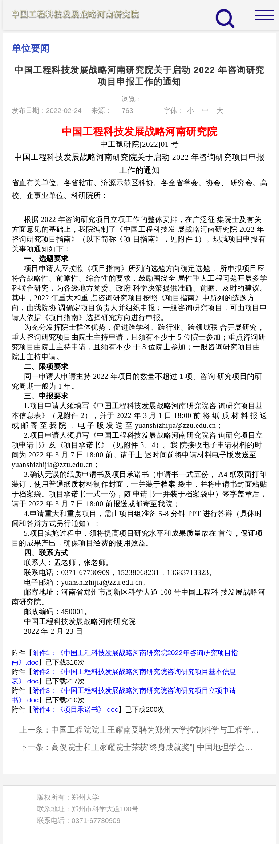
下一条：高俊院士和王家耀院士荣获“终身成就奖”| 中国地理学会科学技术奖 (139, 747)
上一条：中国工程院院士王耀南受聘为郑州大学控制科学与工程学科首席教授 (139, 729)
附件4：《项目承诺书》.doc (75, 709)
